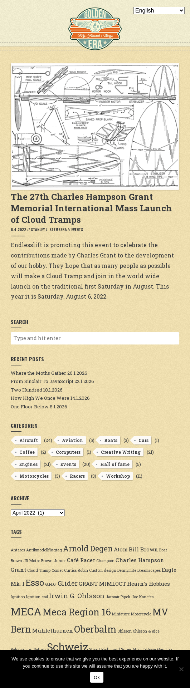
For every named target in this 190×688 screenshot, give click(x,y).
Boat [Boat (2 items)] (163, 549)
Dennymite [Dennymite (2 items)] (126, 570)
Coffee (27, 452)
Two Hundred (26, 390)
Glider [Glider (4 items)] (68, 583)
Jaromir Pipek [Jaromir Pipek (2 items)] (118, 596)
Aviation (72, 440)
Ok (97, 677)
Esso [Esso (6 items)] (34, 582)
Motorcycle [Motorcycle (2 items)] (141, 613)
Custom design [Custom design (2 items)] (102, 570)
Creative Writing (121, 452)
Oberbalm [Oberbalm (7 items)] (95, 629)
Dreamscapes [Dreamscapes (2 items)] (149, 570)
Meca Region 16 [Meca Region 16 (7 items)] (77, 612)
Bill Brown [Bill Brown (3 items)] (143, 549)
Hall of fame (115, 464)
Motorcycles (34, 476)
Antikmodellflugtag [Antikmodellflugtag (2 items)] (44, 549)
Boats (110, 440)
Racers (77, 476)
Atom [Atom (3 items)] (121, 549)
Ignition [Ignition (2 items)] (18, 596)
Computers (68, 452)
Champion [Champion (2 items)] (105, 560)
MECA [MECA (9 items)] (26, 611)
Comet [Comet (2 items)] (57, 570)
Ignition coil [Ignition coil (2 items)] (37, 596)
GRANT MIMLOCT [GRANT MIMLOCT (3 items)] (102, 583)
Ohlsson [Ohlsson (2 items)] (124, 631)
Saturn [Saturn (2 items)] (40, 649)
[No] (181, 669)
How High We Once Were (40, 398)
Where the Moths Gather (38, 373)
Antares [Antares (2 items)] (18, 549)
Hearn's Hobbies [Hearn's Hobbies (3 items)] (148, 583)
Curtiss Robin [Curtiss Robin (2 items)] (76, 570)
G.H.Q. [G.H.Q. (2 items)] (51, 584)
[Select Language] (159, 10)
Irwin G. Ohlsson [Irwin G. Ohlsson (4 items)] (76, 595)
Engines (28, 464)
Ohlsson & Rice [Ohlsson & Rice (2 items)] (146, 631)
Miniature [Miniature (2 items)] (121, 613)
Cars (143, 440)
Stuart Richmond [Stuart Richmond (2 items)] (104, 649)
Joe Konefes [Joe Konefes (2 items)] (142, 596)
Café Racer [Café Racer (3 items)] (81, 560)
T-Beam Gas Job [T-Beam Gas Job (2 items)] (157, 649)
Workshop (118, 476)
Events (77, 229)
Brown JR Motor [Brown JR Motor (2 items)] (25, 560)
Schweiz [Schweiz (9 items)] (67, 647)
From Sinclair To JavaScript (42, 381)
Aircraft (28, 440)
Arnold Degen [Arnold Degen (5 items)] (88, 549)
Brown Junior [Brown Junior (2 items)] (53, 560)
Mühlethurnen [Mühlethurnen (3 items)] (52, 630)
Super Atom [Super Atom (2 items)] (131, 649)
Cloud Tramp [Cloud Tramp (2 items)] (38, 570)
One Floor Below (30, 406)
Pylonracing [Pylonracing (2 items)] (22, 649)
